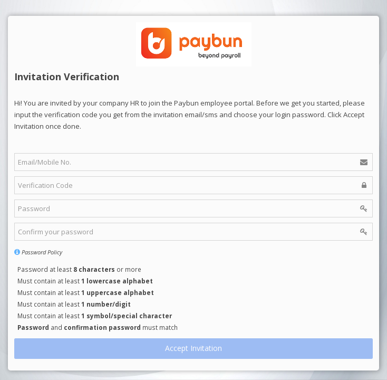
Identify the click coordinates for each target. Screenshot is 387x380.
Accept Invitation (193, 348)
